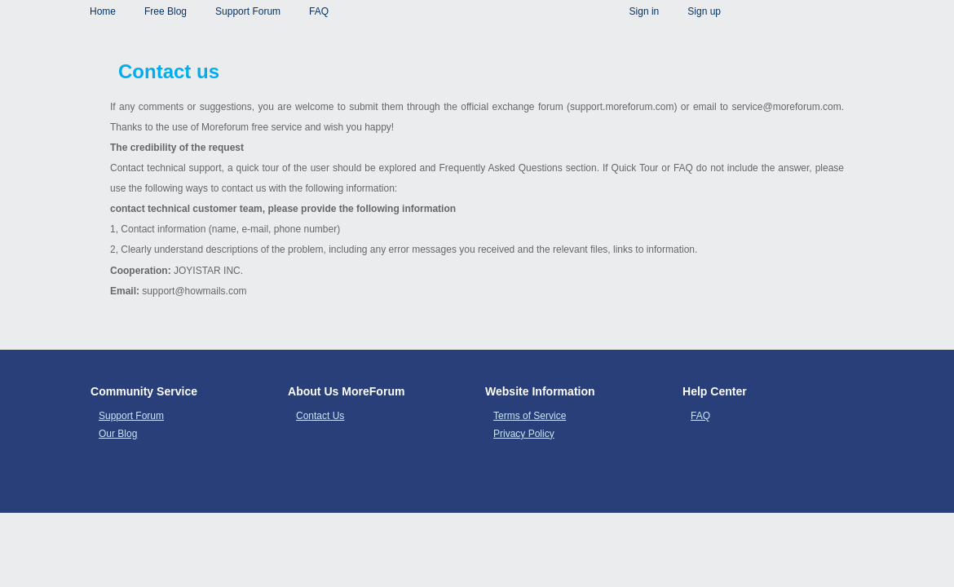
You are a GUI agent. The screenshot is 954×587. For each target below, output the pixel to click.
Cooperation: (142, 270)
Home (103, 11)
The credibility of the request (177, 147)
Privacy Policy (523, 433)
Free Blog (165, 11)
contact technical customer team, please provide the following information (283, 208)
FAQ (319, 11)
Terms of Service (529, 415)
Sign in (644, 11)
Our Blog (118, 433)
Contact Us (320, 415)
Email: (126, 291)
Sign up (704, 11)
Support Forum (247, 11)
